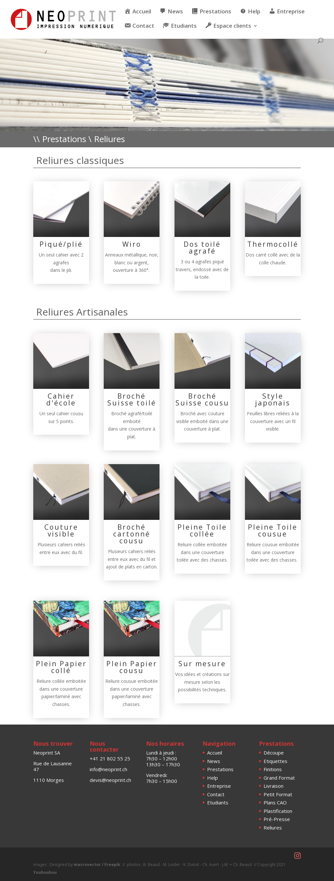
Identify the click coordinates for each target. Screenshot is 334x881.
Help (212, 777)
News (213, 761)
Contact (215, 794)
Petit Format (278, 794)
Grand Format (279, 777)
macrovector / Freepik (97, 864)
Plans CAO (275, 802)
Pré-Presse (277, 819)
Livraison (273, 786)
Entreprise (219, 786)
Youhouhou (45, 872)
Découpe (274, 752)
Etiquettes (275, 761)
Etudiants (217, 802)
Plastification (278, 811)
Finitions (273, 769)
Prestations (220, 769)
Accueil (214, 752)
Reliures (273, 827)
